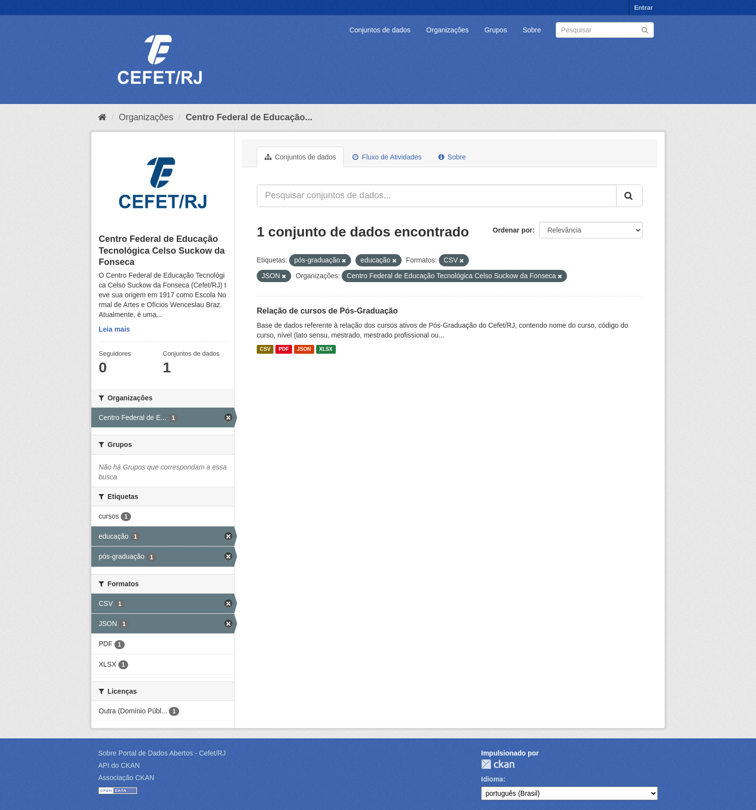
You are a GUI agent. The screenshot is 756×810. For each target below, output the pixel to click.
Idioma (492, 779)
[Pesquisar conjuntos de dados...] (437, 195)
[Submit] (645, 29)
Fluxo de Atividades (386, 157)
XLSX (325, 349)
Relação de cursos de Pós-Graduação (327, 311)
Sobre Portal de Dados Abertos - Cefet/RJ (162, 753)
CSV (265, 349)
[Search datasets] (605, 30)
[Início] (102, 117)
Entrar (643, 7)
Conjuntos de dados (380, 30)
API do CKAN (119, 765)
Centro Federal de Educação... (249, 117)
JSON (304, 349)
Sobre (532, 30)
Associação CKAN (126, 778)
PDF (283, 349)
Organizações (447, 30)
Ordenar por (513, 230)
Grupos (496, 30)
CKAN (497, 764)
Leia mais (114, 329)
